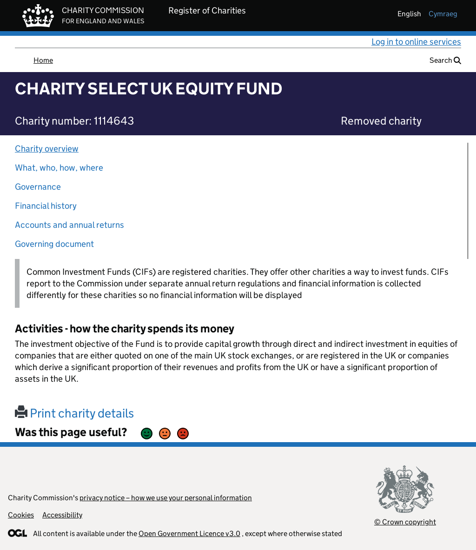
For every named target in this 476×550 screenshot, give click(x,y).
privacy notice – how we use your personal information (165, 497)
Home (43, 60)
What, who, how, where (59, 167)
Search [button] (445, 60)
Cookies (21, 514)
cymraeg (443, 13)
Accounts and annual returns (69, 224)
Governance (38, 186)
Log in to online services (416, 41)
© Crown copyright (405, 521)
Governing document (54, 244)
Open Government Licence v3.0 (189, 533)
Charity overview (47, 148)
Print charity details (74, 413)
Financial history (46, 205)
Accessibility (62, 514)
